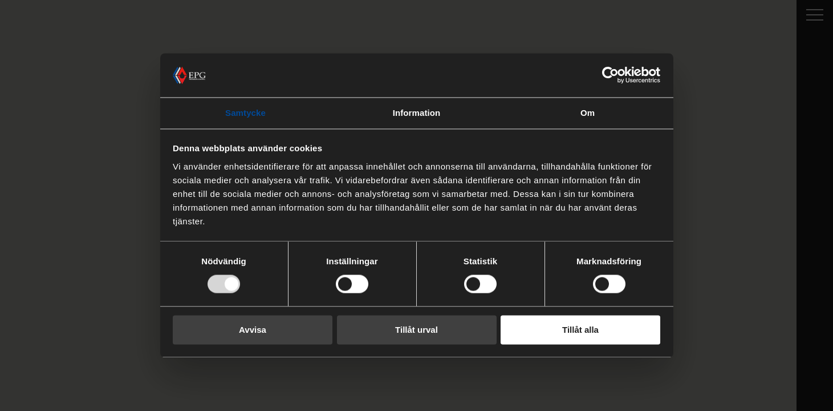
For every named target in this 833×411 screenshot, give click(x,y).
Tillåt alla (580, 330)
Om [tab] (587, 113)
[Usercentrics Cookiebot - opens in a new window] (610, 75)
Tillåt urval (416, 330)
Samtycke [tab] (245, 113)
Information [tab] (417, 113)
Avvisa (252, 330)
